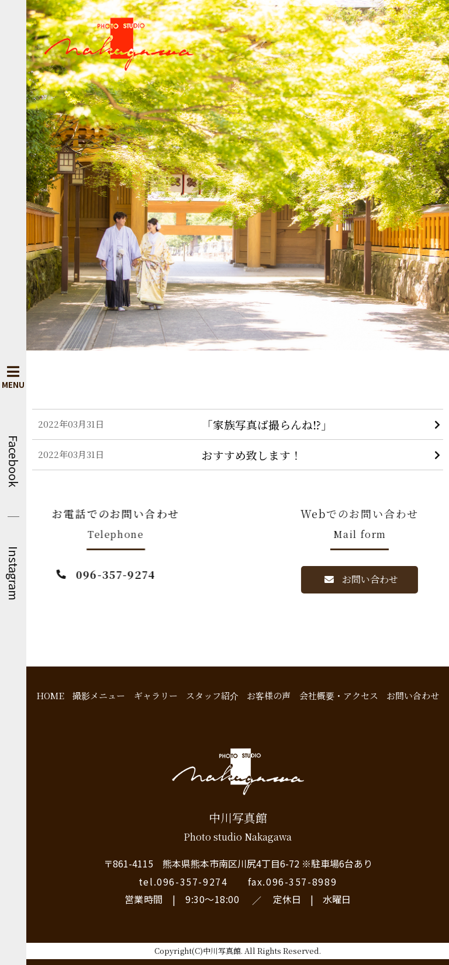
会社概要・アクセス (338, 695)
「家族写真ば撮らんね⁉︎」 (267, 424)
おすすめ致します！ (252, 455)
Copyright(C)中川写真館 (197, 950)
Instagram (13, 573)
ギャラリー (156, 695)
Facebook (13, 461)
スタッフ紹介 (212, 695)
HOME (50, 695)
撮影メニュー (98, 695)
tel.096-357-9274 (183, 881)
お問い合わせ (412, 695)
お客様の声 (269, 695)
